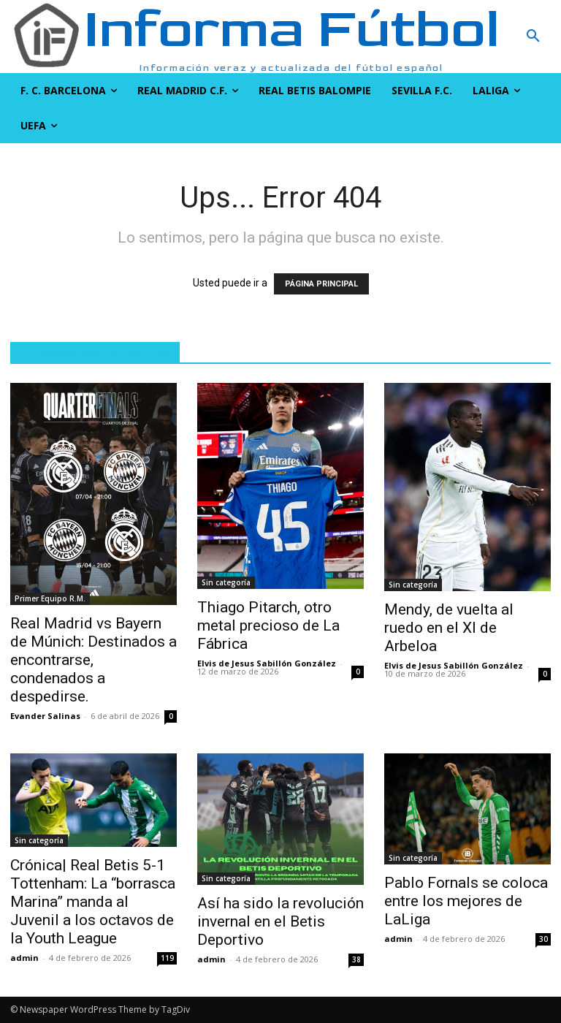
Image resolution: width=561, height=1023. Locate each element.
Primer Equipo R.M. (50, 598)
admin (24, 957)
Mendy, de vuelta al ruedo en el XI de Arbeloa (449, 628)
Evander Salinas (45, 715)
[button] (491, 36)
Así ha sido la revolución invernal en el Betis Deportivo (280, 921)
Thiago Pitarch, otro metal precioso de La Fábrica (268, 625)
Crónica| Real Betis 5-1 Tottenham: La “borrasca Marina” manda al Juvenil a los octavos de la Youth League (92, 901)
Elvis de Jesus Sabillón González (266, 663)
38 (356, 959)
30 (543, 939)
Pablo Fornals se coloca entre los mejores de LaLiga (466, 901)
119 (167, 958)
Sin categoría (226, 582)
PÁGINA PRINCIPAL (321, 284)
